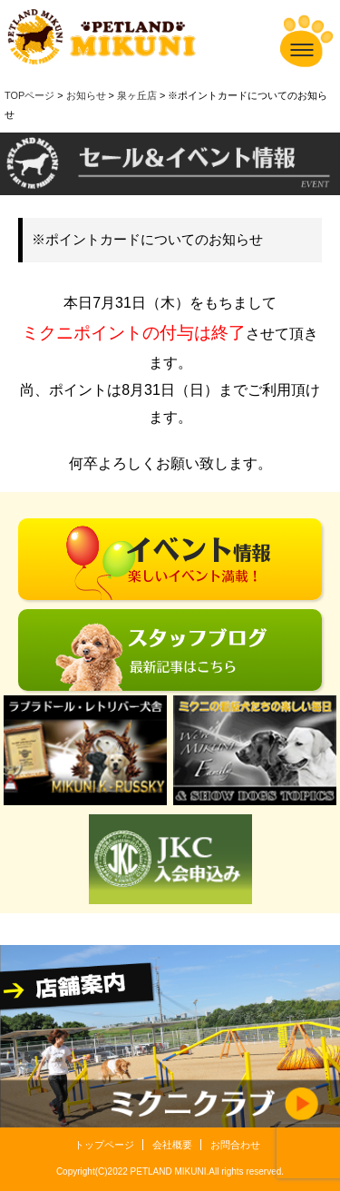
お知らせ (86, 95)
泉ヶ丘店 (137, 95)
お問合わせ (235, 1144)
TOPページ (29, 95)
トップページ (104, 1144)
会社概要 (172, 1144)
